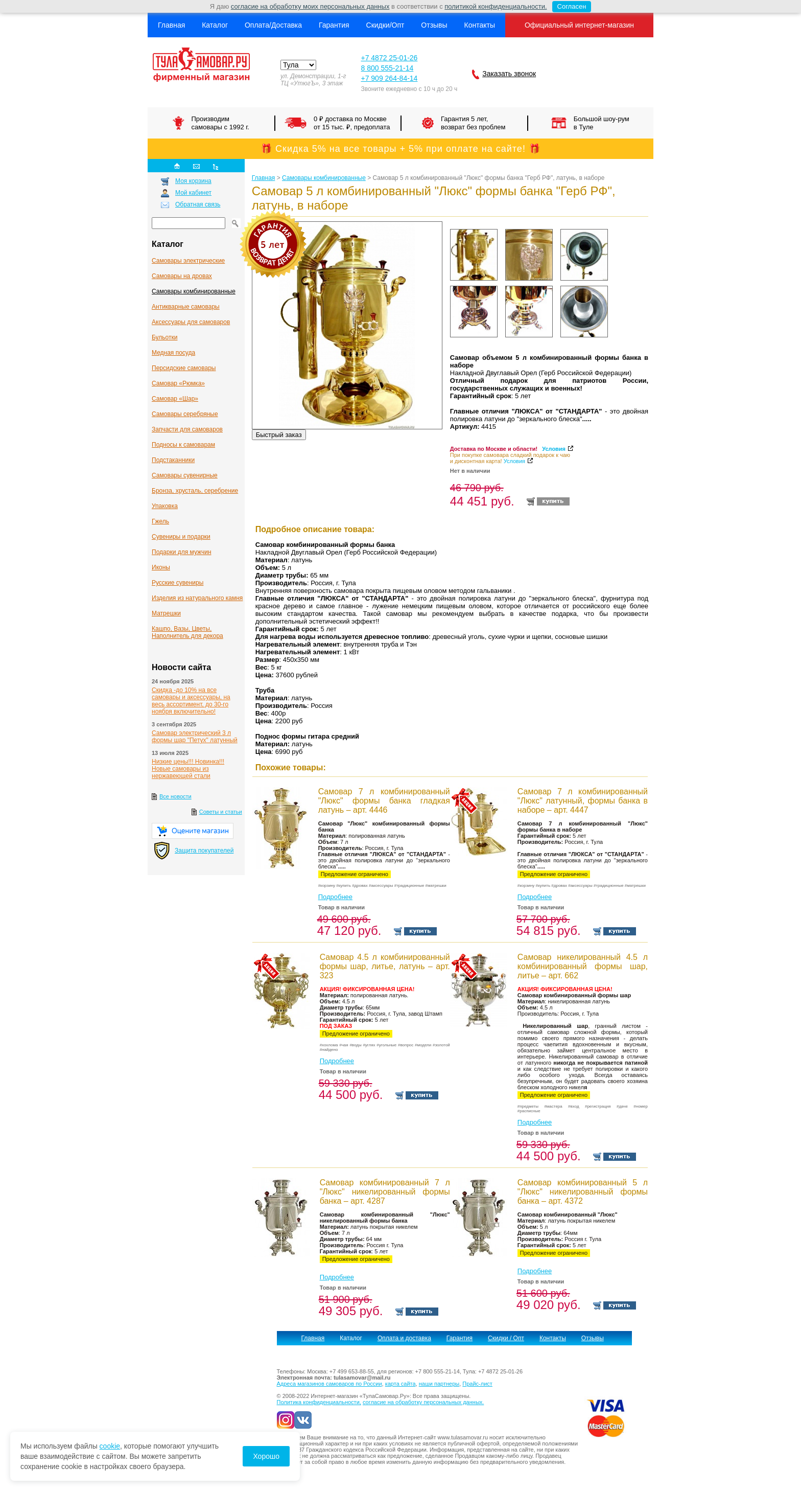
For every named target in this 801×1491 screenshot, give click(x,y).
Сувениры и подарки (181, 536)
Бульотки (164, 337)
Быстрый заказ (279, 435)
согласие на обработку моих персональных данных (310, 6)
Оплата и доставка (404, 1338)
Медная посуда (173, 352)
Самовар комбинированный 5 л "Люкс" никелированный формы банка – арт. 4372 (582, 1191)
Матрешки (166, 613)
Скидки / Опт (506, 1338)
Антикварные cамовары (186, 306)
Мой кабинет (193, 192)
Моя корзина (193, 181)
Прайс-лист (477, 1384)
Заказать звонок (509, 74)
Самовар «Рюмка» (178, 383)
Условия (554, 449)
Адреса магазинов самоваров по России (329, 1384)
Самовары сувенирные (185, 475)
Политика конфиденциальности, (319, 1402)
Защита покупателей (204, 850)
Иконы (161, 567)
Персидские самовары (184, 368)
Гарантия (334, 25)
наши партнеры (439, 1384)
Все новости (175, 796)
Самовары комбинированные (193, 291)
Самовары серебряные (185, 414)
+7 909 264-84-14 (389, 78)
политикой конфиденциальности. (495, 6)
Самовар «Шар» (175, 398)
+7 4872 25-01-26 (389, 58)
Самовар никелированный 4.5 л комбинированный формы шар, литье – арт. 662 (582, 966)
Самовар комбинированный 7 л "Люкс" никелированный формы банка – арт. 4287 (385, 1191)
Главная (171, 25)
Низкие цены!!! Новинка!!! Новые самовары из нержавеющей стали (188, 768)
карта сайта (400, 1384)
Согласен (569, 6)
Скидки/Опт (385, 25)
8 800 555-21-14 (387, 68)
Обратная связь (197, 204)
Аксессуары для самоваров (191, 322)
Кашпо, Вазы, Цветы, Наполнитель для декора (187, 632)
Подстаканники (173, 460)
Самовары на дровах (182, 276)
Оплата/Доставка (273, 25)
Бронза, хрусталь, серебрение (195, 490)
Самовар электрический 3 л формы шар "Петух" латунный (195, 736)
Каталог (215, 25)
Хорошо (266, 1456)
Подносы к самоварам (183, 444)
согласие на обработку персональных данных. (423, 1402)
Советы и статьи (220, 812)
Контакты (479, 25)
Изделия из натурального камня (197, 598)
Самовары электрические (188, 260)
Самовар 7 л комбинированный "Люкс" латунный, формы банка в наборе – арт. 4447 (582, 800)
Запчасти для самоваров (187, 429)
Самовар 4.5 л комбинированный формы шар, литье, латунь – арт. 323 (385, 966)
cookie (110, 1446)
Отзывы (434, 25)
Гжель (160, 521)
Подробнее (335, 897)
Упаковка (165, 506)
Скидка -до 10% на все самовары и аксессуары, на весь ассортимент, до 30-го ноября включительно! (191, 700)
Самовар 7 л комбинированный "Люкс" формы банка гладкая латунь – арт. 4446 (384, 800)
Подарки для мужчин (181, 552)
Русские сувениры (177, 582)
